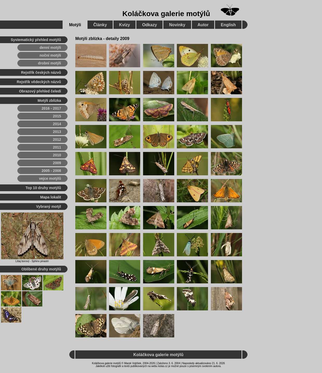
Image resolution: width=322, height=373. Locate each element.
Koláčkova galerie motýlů (166, 14)
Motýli (75, 25)
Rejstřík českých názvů (41, 72)
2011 (57, 147)
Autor (203, 25)
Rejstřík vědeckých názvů (39, 82)
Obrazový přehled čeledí (40, 91)
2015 (57, 116)
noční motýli (50, 55)
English (228, 25)
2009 (57, 163)
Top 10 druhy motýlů (43, 188)
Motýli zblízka (49, 100)
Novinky (177, 25)
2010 (57, 155)
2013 (57, 132)
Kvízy (124, 25)
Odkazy (149, 25)
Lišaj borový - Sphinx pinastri (32, 261)
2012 (57, 139)
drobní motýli (49, 63)
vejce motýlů (50, 178)
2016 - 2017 (51, 108)
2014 (57, 124)
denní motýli (50, 47)
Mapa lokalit (50, 197)
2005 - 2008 (51, 171)
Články (100, 25)
